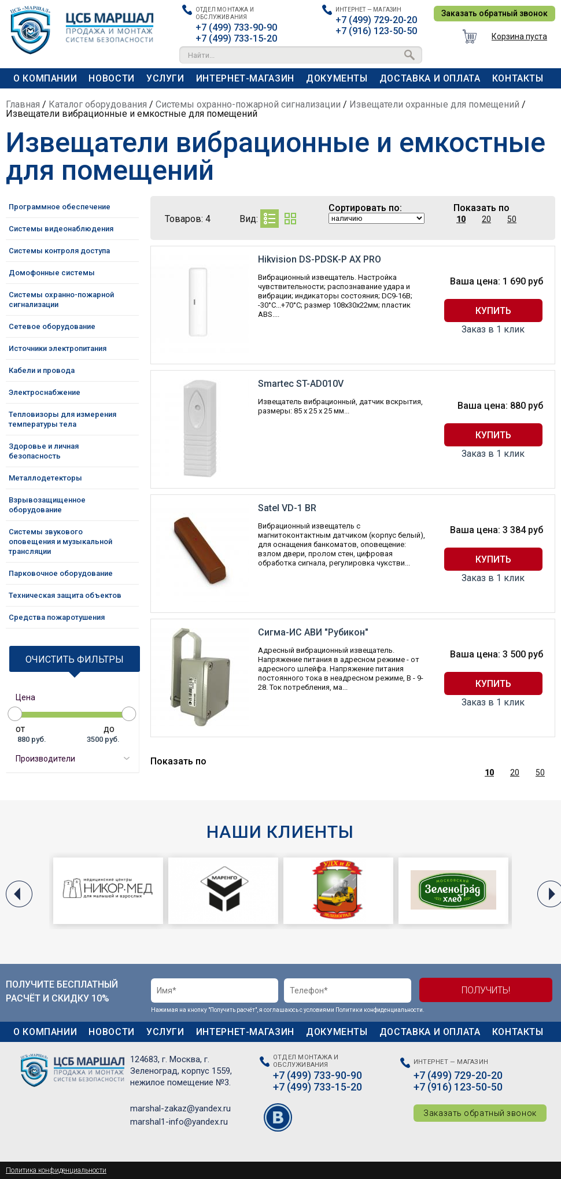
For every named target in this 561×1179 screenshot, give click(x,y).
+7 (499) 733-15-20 (236, 38)
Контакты (518, 78)
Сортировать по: (365, 208)
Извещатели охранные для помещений (434, 104)
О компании (45, 78)
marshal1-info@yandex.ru (179, 1122)
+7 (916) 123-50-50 (376, 30)
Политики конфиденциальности (379, 1010)
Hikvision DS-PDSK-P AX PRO (319, 259)
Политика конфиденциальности (56, 1170)
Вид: (248, 218)
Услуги (165, 78)
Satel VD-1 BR (287, 507)
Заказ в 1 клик (493, 329)
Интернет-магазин (245, 78)
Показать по (481, 208)
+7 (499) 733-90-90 (236, 27)
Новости (111, 78)
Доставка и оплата (430, 78)
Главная (23, 104)
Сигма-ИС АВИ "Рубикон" (313, 632)
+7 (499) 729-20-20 (376, 19)
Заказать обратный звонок (494, 13)
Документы (337, 78)
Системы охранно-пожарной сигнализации (248, 104)
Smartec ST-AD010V (301, 383)
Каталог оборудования (98, 104)
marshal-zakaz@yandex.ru (180, 1108)
